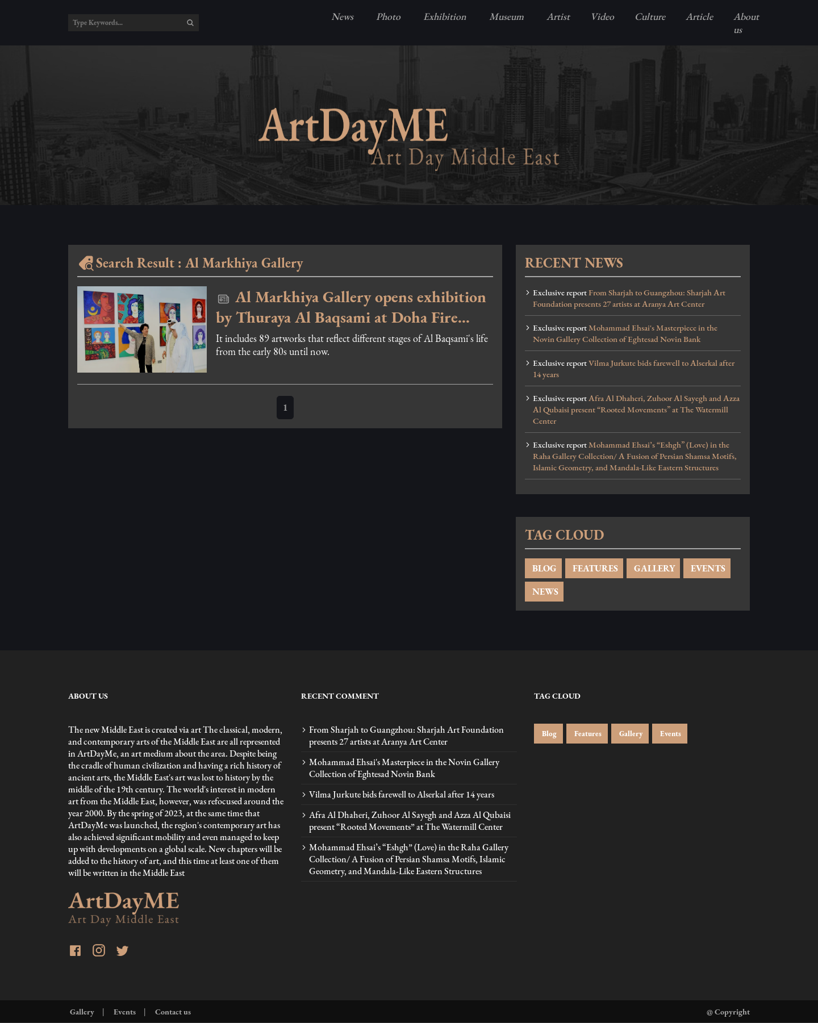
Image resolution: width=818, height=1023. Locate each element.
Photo (387, 16)
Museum (505, 16)
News (342, 16)
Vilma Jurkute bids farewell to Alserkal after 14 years (633, 368)
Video (602, 16)
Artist (557, 16)
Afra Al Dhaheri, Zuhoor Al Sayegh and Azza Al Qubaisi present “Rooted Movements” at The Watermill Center (636, 410)
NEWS (544, 592)
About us (746, 23)
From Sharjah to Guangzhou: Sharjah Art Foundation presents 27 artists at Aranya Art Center (629, 298)
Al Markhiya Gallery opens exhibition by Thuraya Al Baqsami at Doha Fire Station (351, 306)
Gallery (629, 733)
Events (669, 733)
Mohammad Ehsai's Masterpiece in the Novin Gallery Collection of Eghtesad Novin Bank (625, 333)
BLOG (543, 568)
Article (699, 16)
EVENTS (706, 568)
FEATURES (594, 568)
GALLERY (653, 568)
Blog (548, 733)
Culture (650, 16)
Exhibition (443, 16)
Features (587, 733)
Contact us (172, 1011)
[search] (190, 23)
